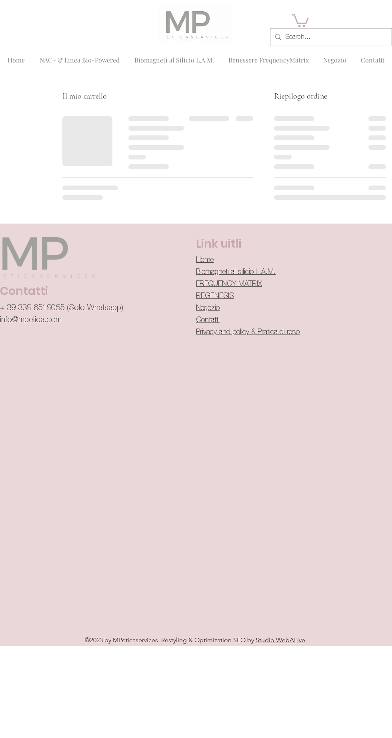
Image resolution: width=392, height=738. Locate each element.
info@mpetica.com (31, 320)
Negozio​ (208, 308)
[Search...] (330, 37)
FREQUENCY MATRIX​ (229, 284)
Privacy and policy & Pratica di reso (248, 332)
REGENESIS (215, 296)
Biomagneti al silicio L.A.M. (236, 272)
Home (205, 260)
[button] (300, 20)
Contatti (208, 320)
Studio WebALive (280, 640)
